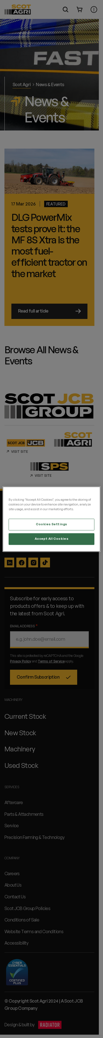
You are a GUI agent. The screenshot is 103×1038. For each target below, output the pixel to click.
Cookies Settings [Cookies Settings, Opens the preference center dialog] (51, 524)
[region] (51, 519)
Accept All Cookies (51, 539)
